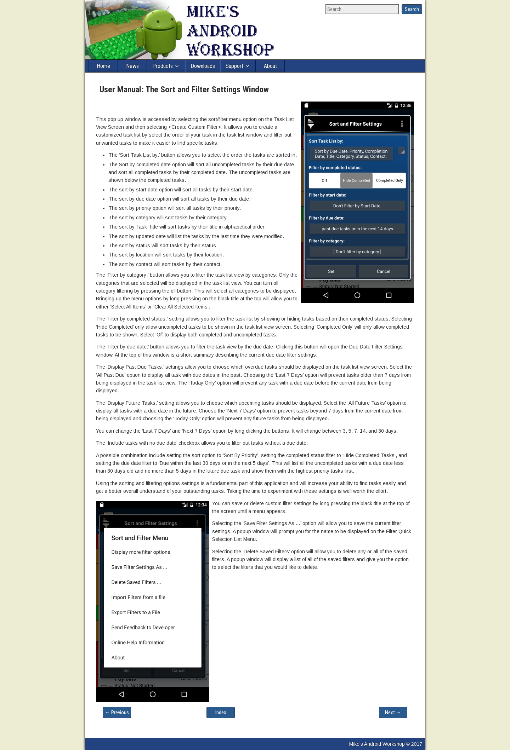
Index (220, 712)
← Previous (117, 712)
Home (103, 66)
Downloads (203, 66)
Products (162, 66)
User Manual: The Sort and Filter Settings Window (184, 89)
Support (234, 66)
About (270, 66)
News (132, 66)
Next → (393, 712)
